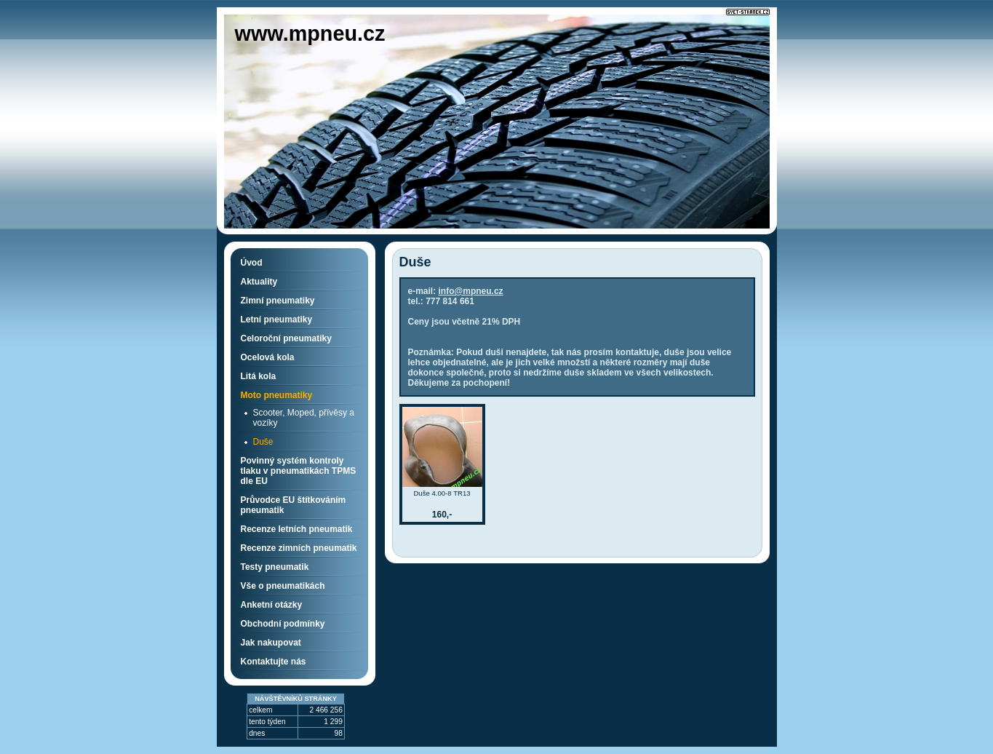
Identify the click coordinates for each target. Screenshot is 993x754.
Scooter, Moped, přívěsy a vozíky (303, 418)
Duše (263, 442)
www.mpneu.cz (310, 33)
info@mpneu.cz (471, 291)
